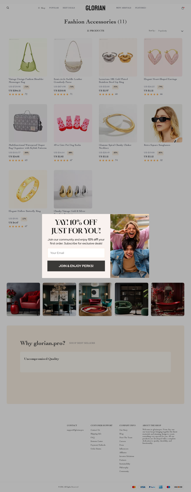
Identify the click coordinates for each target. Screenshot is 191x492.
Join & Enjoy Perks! (76, 266)
